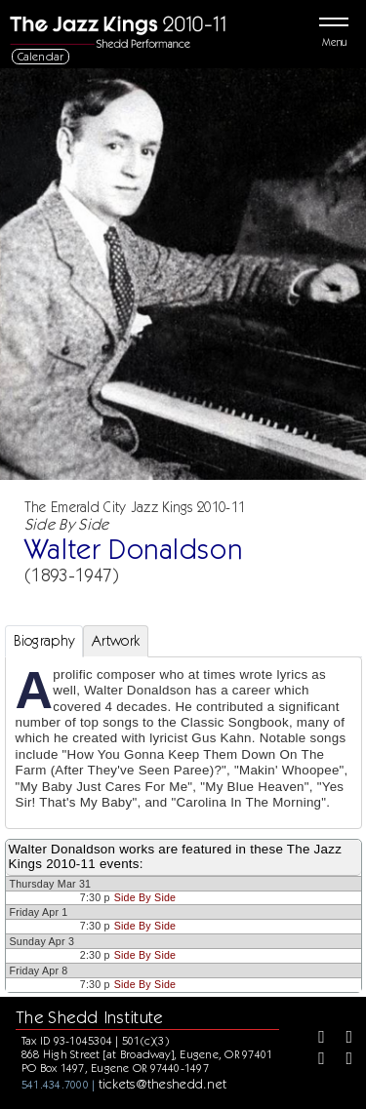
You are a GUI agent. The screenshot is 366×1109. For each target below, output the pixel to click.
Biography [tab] (44, 641)
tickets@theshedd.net (163, 1083)
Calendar (41, 56)
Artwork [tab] (116, 641)
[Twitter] (342, 1039)
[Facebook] (314, 1039)
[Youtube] (342, 1060)
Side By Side (145, 897)
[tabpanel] (183, 743)
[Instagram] (314, 1060)
